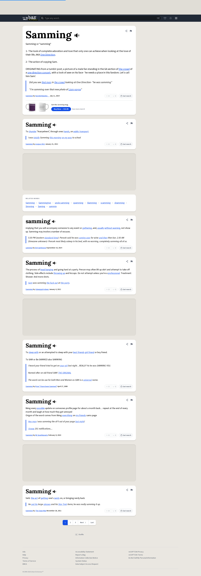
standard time (51, 237)
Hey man (32, 421)
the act (34, 498)
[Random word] (157, 18)
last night (79, 421)
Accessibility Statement (85, 552)
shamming (119, 202)
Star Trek (62, 504)
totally (37, 137)
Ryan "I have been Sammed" (46, 386)
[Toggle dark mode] (170, 18)
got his (34, 504)
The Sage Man (40, 510)
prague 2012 (40, 144)
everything (67, 415)
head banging (46, 269)
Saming (41, 206)
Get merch (125, 96)
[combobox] (100, 18)
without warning (112, 228)
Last (92, 522)
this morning (55, 137)
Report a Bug (81, 555)
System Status (81, 561)
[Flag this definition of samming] (131, 220)
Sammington (45, 202)
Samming (29, 96)
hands (66, 131)
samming (29, 248)
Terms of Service (29, 561)
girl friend (89, 352)
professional (114, 273)
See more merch (78, 109)
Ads (24, 552)
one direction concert (39, 72)
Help (24, 555)
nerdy (56, 498)
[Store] (165, 18)
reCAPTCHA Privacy (136, 552)
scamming (106, 202)
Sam (30, 283)
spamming (78, 202)
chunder (32, 131)
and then (103, 237)
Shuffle (79, 534)
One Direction (47, 55)
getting (44, 498)
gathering (87, 228)
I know (31, 428)
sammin (53, 206)
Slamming (92, 202)
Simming (30, 206)
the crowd (124, 69)
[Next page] (83, 522)
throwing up (59, 273)
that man (46, 82)
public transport (81, 131)
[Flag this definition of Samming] (131, 31)
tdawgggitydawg (42, 289)
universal (87, 380)
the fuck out (52, 283)
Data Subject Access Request (87, 564)
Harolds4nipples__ (42, 96)
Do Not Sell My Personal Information (142, 558)
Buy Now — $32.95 (61, 109)
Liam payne (75, 89)
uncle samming (62, 202)
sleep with (33, 352)
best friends (78, 352)
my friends (81, 415)
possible (41, 408)
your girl (64, 365)
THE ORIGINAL (64, 372)
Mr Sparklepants (41, 435)
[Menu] (176, 18)
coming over (84, 237)
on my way (67, 137)
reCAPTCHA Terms (136, 555)
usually (100, 228)
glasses (47, 504)
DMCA (25, 564)
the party (65, 283)
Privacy (25, 558)
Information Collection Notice (87, 558)
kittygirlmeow (40, 248)
